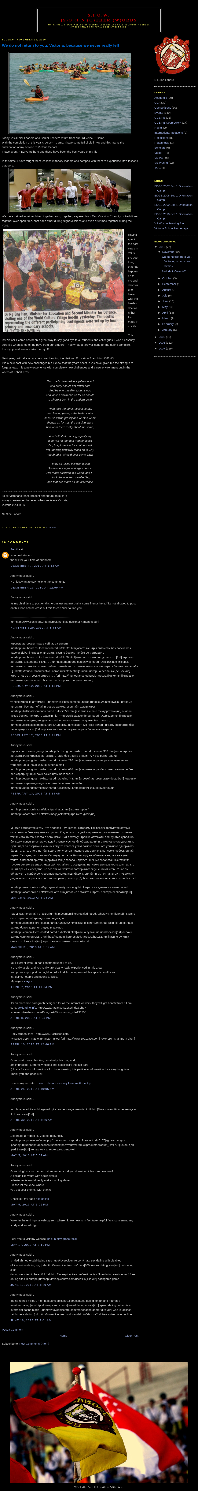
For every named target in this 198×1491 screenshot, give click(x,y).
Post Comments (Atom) (34, 1343)
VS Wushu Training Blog (169, 223)
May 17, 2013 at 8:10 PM (30, 1244)
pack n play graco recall (62, 1238)
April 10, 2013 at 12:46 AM (32, 1044)
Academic (160, 97)
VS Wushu (161, 162)
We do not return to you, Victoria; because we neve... (177, 261)
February (168, 324)
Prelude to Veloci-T (174, 271)
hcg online (42, 1198)
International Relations (168, 132)
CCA (157, 102)
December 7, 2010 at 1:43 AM (35, 565)
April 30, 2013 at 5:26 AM (31, 1119)
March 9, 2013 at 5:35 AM (31, 897)
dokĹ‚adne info (27, 1007)
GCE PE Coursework (167, 122)
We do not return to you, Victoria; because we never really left (60, 45)
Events (158, 112)
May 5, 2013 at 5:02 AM (29, 1155)
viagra (28, 981)
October (167, 278)
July (165, 295)
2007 (162, 348)
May (165, 306)
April (165, 312)
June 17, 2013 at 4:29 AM (31, 1284)
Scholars (160, 147)
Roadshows (161, 142)
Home (63, 1335)
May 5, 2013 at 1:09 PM (29, 1204)
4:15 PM (51, 527)
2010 (162, 246)
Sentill (14, 549)
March (166, 318)
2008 (162, 342)
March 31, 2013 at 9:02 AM (32, 947)
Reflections (161, 137)
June (165, 301)
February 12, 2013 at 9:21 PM (35, 735)
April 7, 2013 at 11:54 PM (31, 987)
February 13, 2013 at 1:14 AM (35, 793)
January (167, 329)
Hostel (158, 127)
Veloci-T (159, 152)
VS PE (158, 157)
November (169, 251)
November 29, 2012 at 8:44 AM (36, 627)
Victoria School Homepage (171, 228)
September (169, 284)
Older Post (131, 1335)
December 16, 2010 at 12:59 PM (37, 587)
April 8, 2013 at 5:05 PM (30, 1017)
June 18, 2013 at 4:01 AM (31, 1320)
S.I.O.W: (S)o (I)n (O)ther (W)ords (99, 17)
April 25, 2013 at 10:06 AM (32, 1088)
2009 (162, 336)
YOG (157, 167)
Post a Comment (12, 1329)
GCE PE (159, 117)
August (167, 289)
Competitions (162, 107)
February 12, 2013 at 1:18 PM (35, 685)
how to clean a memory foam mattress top (64, 1083)
